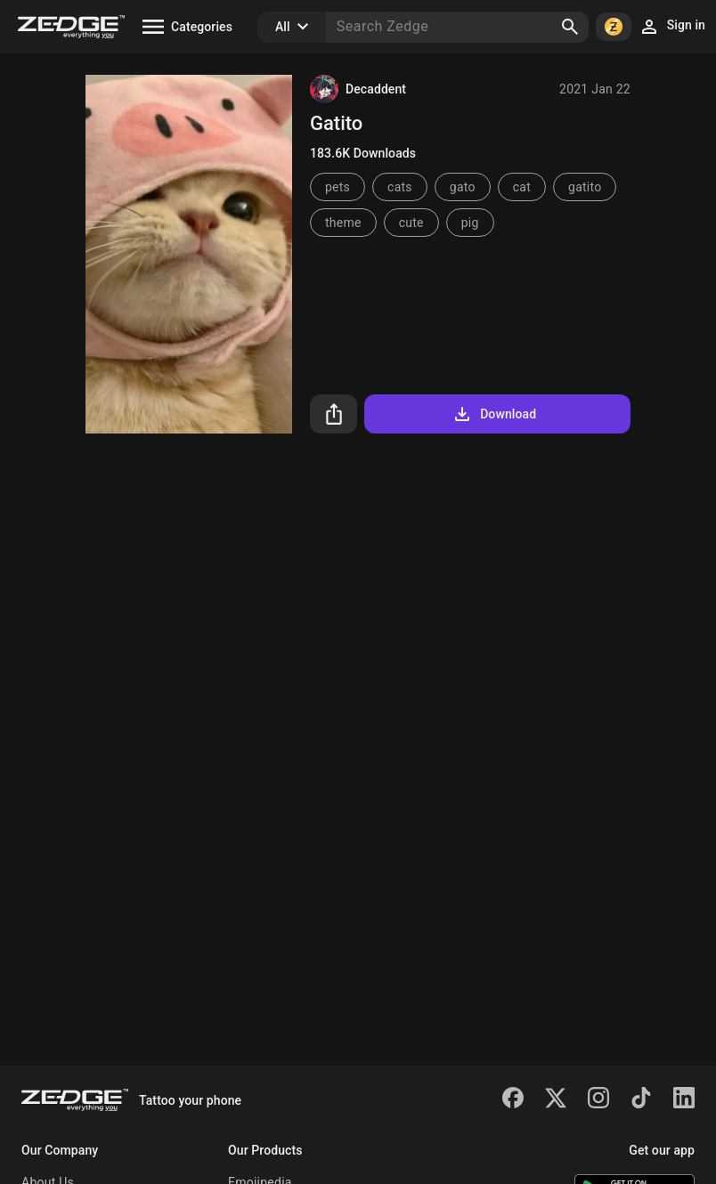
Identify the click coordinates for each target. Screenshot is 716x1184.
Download (494, 414)
